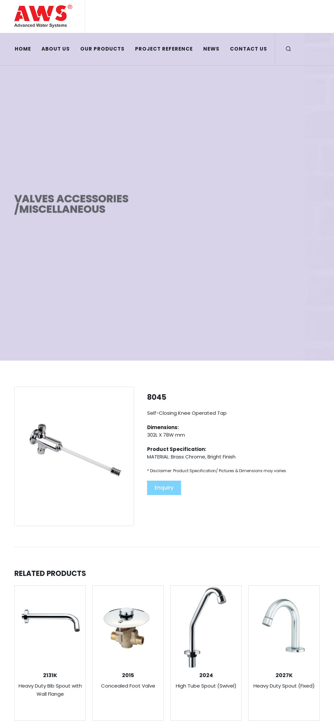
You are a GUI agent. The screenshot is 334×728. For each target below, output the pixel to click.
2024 (206, 675)
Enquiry (164, 487)
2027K (284, 675)
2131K (50, 675)
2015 (128, 675)
